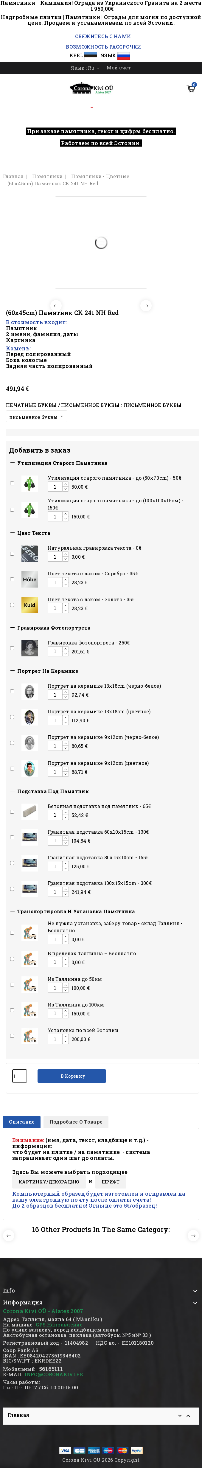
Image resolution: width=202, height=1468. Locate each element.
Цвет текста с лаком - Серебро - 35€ (93, 573)
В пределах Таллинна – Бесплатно (92, 953)
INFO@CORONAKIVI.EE (54, 1374)
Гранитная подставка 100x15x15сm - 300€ (100, 883)
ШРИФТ (111, 1182)
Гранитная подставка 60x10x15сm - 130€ (98, 832)
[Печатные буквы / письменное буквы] (36, 416)
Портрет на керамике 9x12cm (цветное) (98, 763)
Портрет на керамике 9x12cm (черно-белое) (103, 737)
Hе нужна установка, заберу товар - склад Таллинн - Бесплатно (115, 926)
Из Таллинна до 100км (76, 1004)
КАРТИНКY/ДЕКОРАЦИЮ (49, 1182)
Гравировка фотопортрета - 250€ (89, 642)
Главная (18, 1415)
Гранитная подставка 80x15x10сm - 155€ (98, 857)
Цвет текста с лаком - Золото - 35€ (91, 599)
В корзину (73, 1076)
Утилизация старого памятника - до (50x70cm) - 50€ (114, 478)
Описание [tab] (22, 1122)
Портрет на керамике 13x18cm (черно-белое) (104, 686)
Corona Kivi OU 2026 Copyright (101, 1460)
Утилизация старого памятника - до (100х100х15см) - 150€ (116, 504)
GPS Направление (59, 1324)
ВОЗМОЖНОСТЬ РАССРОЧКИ (103, 47)
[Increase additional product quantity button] (65, 484)
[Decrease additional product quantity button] (65, 489)
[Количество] (19, 1076)
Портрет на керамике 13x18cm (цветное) (99, 711)
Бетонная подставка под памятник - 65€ (99, 806)
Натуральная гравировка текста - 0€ (95, 548)
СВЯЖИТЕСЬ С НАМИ (102, 36)
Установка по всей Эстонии (83, 1030)
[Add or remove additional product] (12, 483)
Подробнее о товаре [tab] (75, 1122)
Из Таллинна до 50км (75, 979)
